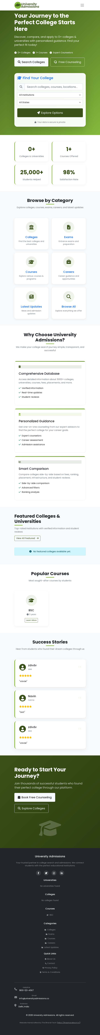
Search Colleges (31, 62)
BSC (50, 915)
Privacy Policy (50, 967)
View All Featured (27, 538)
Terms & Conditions (50, 972)
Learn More (31, 620)
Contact (50, 963)
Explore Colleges (31, 808)
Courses (50, 938)
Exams (50, 934)
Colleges (50, 929)
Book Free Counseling (35, 797)
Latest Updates (50, 947)
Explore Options (50, 113)
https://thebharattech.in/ (69, 1022)
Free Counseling (67, 62)
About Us (50, 959)
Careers (50, 943)
